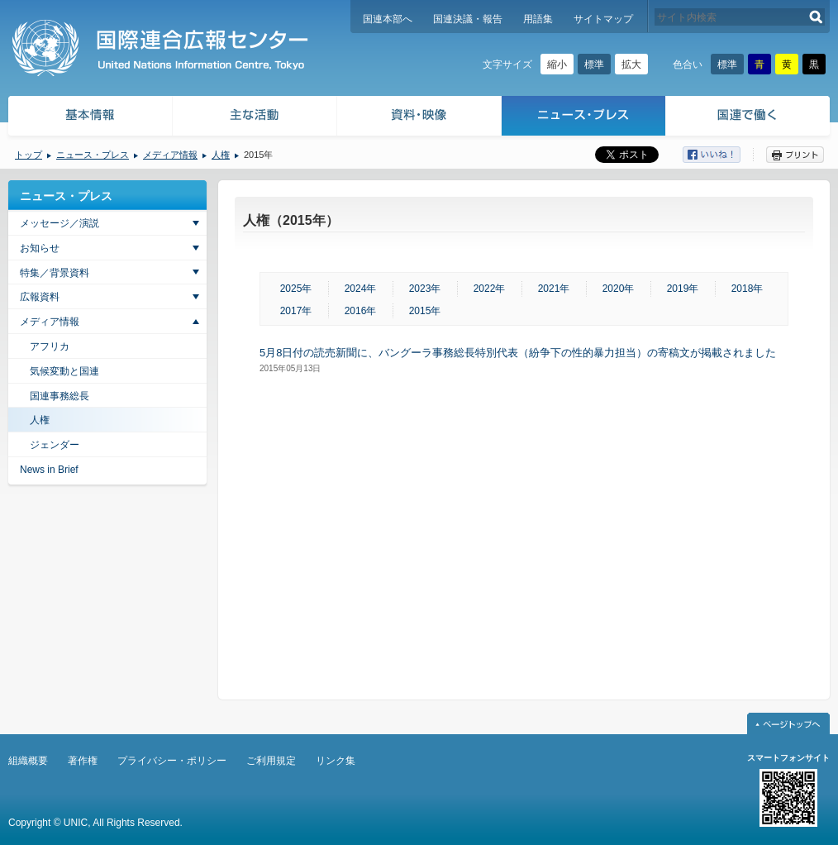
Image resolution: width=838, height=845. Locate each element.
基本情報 (89, 118)
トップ (28, 155)
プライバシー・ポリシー (171, 760)
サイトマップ (603, 19)
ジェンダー (54, 445)
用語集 (538, 19)
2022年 (490, 288)
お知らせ (40, 248)
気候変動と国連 (64, 371)
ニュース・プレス (584, 118)
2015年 (425, 311)
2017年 (296, 311)
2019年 (683, 288)
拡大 (631, 64)
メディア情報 (170, 155)
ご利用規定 (271, 760)
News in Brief (49, 469)
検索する (816, 17)
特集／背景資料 (54, 273)
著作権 (83, 760)
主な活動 (255, 118)
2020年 (618, 288)
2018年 (747, 288)
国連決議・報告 (467, 19)
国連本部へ (387, 19)
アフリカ (49, 346)
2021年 (554, 288)
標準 (594, 64)
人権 (221, 155)
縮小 (557, 64)
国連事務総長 (59, 396)
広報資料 (40, 297)
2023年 (425, 288)
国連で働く (749, 118)
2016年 (361, 311)
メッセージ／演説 (59, 223)
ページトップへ (788, 723)
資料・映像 (419, 118)
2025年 (296, 288)
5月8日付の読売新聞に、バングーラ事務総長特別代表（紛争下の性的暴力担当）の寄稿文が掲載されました (517, 352)
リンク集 (335, 760)
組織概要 (28, 760)
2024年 (361, 288)
